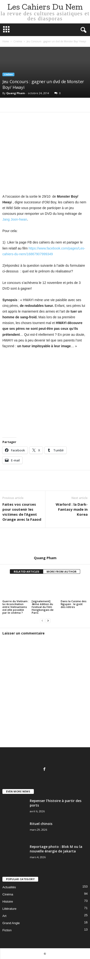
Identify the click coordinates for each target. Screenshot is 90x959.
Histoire (7, 901)
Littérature (9, 908)
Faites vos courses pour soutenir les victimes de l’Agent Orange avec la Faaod (21, 512)
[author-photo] (45, 541)
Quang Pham (15, 93)
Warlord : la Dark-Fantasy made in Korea (72, 509)
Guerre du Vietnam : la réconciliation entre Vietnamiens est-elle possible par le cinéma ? (15, 606)
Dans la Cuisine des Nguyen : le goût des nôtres (73, 604)
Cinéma (17, 41)
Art (4, 916)
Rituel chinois (41, 823)
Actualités (9, 887)
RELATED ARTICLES (26, 571)
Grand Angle (11, 923)
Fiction (7, 930)
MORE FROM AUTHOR (62, 571)
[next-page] (48, 620)
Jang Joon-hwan (14, 219)
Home (5, 41)
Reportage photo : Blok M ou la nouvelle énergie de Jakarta (56, 848)
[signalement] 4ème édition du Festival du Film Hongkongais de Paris (43, 606)
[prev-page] (42, 620)
